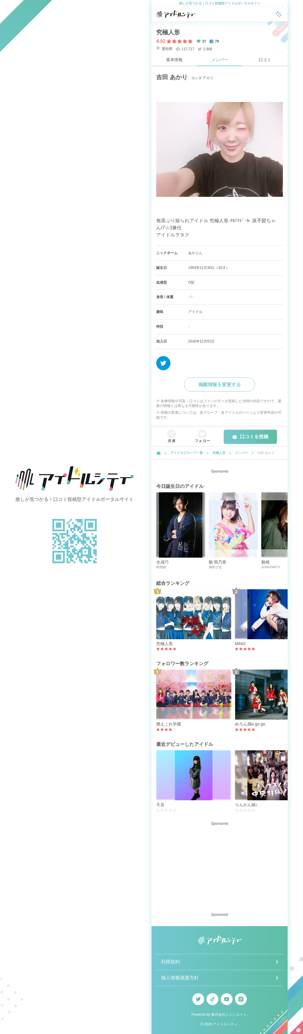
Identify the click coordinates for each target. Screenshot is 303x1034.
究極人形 (168, 32)
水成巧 (162, 562)
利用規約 (170, 961)
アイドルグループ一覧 (186, 452)
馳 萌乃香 (218, 562)
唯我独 (161, 567)
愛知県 (164, 48)
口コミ (265, 59)
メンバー (219, 59)
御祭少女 (215, 567)
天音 (160, 804)
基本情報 (174, 59)
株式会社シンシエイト (229, 1014)
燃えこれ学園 (168, 724)
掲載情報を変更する (219, 384)
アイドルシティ (225, 1024)
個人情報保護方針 (180, 977)
